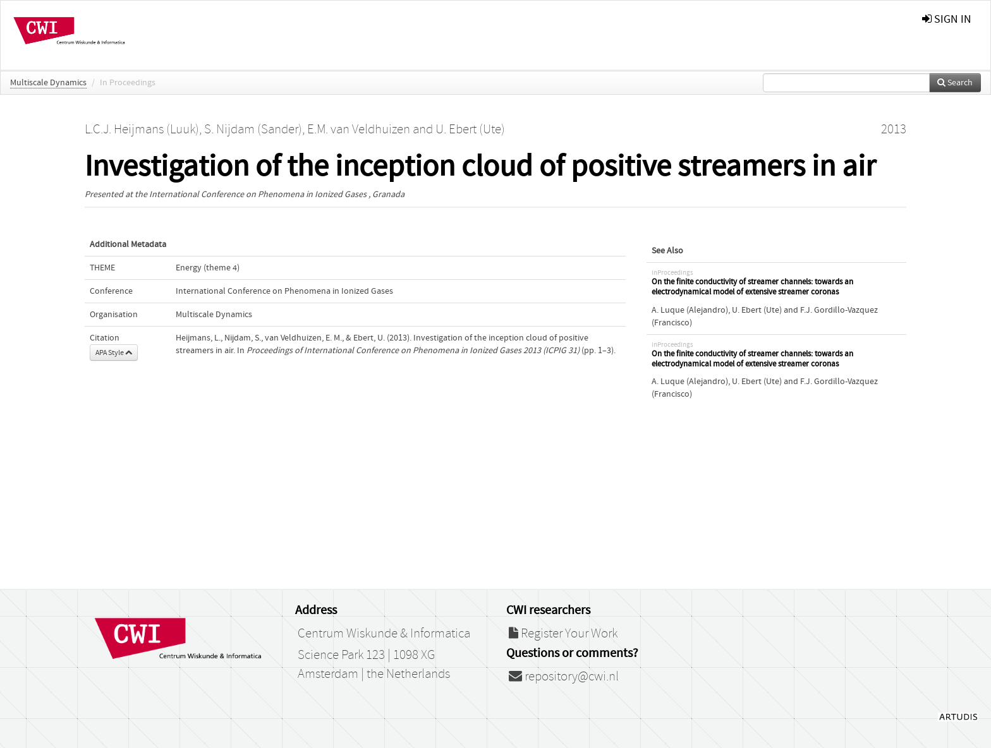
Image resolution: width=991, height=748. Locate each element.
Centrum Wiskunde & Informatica (384, 633)
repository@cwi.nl (564, 676)
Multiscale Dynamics (48, 83)
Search (955, 83)
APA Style (113, 352)
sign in (946, 19)
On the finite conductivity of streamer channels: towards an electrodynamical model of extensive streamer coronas (752, 287)
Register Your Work (563, 633)
